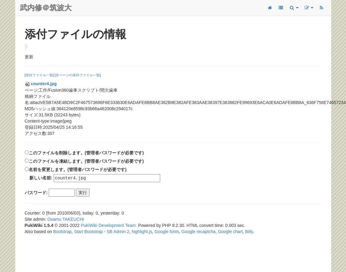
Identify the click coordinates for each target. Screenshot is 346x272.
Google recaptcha (198, 231)
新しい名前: (40, 178)
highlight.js (142, 231)
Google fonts (167, 231)
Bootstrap (62, 231)
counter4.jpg (41, 83)
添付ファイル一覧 (39, 75)
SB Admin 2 (118, 231)
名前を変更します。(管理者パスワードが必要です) (78, 169)
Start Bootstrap (88, 231)
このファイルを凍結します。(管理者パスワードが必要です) (86, 161)
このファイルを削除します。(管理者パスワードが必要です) (86, 152)
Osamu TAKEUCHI (65, 219)
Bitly (249, 231)
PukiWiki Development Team (108, 225)
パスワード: (36, 192)
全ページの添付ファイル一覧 (78, 75)
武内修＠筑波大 (46, 7)
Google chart (230, 231)
